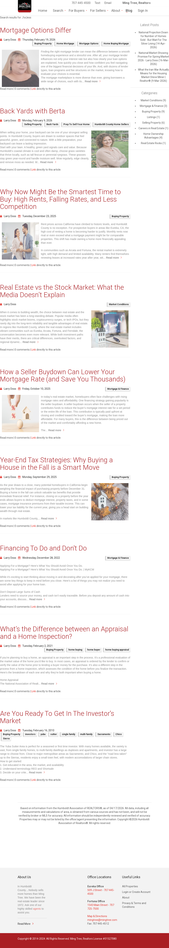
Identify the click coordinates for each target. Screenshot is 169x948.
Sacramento (103, 734)
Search (58, 10)
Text (98, 3)
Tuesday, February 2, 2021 (35, 645)
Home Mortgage (65, 43)
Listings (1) (153, 117)
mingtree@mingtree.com (102, 919)
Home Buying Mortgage (116, 43)
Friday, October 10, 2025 (34, 388)
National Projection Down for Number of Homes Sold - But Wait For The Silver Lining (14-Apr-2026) (153, 40)
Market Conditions (119, 304)
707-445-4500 (81, 3)
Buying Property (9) (153, 111)
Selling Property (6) (153, 122)
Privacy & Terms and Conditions (134, 905)
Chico (118, 734)
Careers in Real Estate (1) (153, 128)
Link (33, 88)
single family (68, 734)
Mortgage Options (89, 43)
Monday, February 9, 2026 (35, 120)
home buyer (93, 649)
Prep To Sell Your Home (76, 124)
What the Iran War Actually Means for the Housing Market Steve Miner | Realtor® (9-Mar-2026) (153, 75)
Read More (24, 923)
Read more (91, 81)
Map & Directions (97, 916)
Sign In (143, 10)
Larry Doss (8, 39)
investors (30, 734)
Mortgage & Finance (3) (153, 105)
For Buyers (77, 10)
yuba (43, 734)
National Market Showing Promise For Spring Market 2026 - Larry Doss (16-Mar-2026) (153, 58)
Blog (129, 10)
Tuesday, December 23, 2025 (37, 216)
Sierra (6, 738)
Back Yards (52, 124)
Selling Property (32, 124)
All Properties (130, 886)
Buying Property (42, 43)
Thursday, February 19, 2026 (36, 39)
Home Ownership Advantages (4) (153, 135)
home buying (75, 649)
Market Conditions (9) (153, 100)
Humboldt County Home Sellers (112, 124)
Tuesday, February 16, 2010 (36, 730)
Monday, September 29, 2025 (37, 476)
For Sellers (98, 10)
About (115, 10)
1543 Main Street (97, 905)
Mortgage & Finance (118, 389)
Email (107, 3)
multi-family (86, 734)
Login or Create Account (136, 891)
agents (37, 908)
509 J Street (94, 890)
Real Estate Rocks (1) (153, 143)
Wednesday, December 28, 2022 (39, 557)
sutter (53, 734)
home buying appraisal (117, 649)
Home (42, 10)
